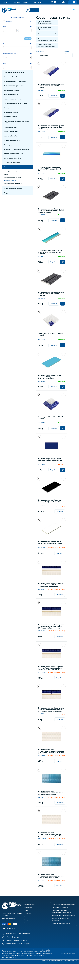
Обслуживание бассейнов (60, 907)
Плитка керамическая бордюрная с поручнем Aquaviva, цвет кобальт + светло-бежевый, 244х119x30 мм (51, 668)
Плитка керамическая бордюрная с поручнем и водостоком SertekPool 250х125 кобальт (51, 127)
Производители (29, 904)
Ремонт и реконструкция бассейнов (63, 915)
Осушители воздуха (10, 116)
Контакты (37, 2)
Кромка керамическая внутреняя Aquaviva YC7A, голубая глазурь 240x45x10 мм (50, 252)
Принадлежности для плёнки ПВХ (13, 183)
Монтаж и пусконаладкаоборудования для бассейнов (61, 911)
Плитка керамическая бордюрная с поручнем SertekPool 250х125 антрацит (51, 293)
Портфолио (28, 907)
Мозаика (6, 174)
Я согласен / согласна (67, 954)
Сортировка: (40, 51)
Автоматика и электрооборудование (16, 103)
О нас (25, 2)
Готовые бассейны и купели (13, 99)
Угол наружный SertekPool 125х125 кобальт (50, 417)
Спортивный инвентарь (12, 140)
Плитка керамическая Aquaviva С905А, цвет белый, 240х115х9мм (50, 542)
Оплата (27, 911)
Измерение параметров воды (13, 153)
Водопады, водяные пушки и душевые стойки (16, 122)
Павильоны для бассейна (12, 158)
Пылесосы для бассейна (12, 90)
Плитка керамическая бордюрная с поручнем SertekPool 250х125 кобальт (51, 85)
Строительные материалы (13, 188)
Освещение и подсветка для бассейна (17, 149)
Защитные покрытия (11, 131)
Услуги (4, 2)
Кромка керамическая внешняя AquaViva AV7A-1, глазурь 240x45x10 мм (50, 169)
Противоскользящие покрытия (12, 177)
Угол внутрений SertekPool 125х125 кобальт (51, 334)
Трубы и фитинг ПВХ (10, 127)
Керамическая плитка (10, 180)
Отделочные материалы (12, 167)
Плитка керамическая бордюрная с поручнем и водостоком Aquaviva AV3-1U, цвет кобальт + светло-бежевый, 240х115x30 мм (51, 626)
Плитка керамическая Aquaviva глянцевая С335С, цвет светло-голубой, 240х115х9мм (49, 377)
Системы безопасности (12, 162)
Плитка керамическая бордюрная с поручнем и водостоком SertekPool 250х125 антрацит (51, 210)
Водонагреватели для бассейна (14, 72)
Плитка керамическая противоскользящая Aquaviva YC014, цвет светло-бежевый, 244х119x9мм (51, 834)
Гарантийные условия (31, 923)
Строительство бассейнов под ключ (63, 904)
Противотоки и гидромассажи (14, 86)
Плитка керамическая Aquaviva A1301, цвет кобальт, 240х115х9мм (50, 459)
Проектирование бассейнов (61, 923)
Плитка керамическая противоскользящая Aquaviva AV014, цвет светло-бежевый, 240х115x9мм (51, 751)
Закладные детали (10, 108)
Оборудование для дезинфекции (15, 81)
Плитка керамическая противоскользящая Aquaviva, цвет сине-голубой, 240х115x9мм (51, 876)
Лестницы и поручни (11, 94)
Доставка (16, 2)
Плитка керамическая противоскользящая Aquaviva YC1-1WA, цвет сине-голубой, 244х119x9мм (50, 792)
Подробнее (53, 95)
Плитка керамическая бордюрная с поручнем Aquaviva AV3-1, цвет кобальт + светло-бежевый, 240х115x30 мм (51, 585)
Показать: (67, 51)
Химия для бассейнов (11, 136)
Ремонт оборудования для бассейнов (60, 919)
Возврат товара (30, 920)
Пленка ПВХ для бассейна (11, 172)
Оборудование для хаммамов (13, 193)
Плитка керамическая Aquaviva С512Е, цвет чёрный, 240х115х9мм (50, 501)
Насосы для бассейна (11, 77)
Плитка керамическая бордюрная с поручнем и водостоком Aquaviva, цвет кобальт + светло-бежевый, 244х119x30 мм (51, 709)
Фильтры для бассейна (11, 112)
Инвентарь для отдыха (11, 145)
